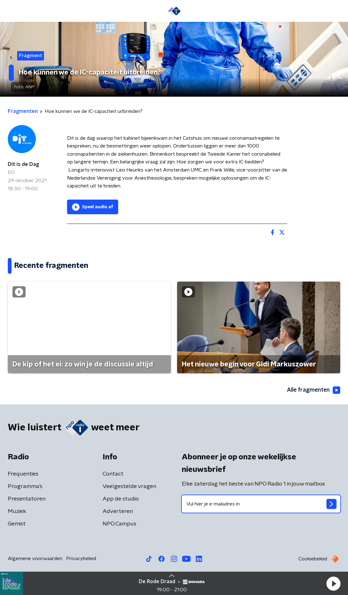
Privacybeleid (81, 558)
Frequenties (23, 474)
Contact (113, 474)
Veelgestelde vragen (129, 486)
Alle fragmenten (313, 390)
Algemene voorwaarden (35, 558)
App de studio (121, 499)
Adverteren (118, 511)
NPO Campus (119, 524)
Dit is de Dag (23, 164)
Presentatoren (27, 499)
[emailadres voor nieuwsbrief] (261, 504)
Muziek (17, 511)
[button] (333, 583)
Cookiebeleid (312, 558)
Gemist (17, 524)
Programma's (25, 486)
